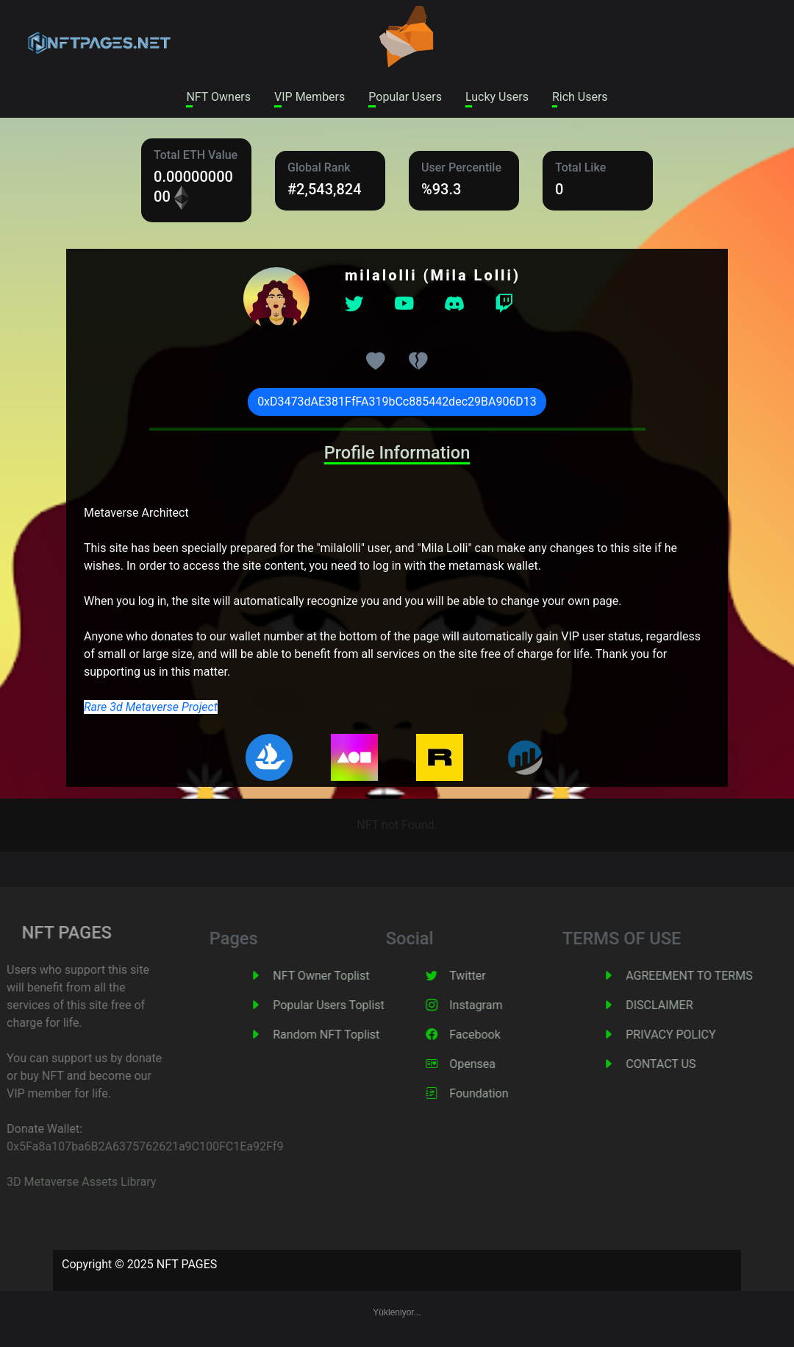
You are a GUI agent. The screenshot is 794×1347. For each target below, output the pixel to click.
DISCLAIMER (680, 1005)
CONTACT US (682, 1064)
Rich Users (580, 97)
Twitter (489, 976)
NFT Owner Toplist (342, 976)
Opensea (494, 1064)
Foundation (500, 1093)
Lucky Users (497, 97)
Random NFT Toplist (347, 1035)
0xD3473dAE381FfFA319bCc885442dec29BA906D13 (397, 402)
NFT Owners (218, 97)
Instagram (497, 1005)
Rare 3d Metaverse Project (151, 707)
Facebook (496, 1035)
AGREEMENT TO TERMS (710, 976)
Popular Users (405, 97)
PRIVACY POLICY (692, 1035)
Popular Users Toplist (350, 1005)
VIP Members (309, 97)
